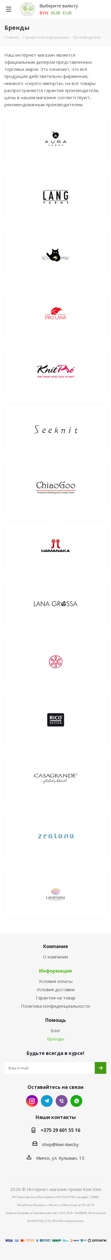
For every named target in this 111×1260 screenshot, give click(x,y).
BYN (43, 13)
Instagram (32, 1101)
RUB (55, 13)
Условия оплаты (56, 981)
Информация (55, 971)
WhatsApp (76, 1101)
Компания (55, 946)
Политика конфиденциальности (55, 1006)
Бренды (55, 1039)
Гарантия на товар (55, 998)
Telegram (47, 1101)
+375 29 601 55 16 (60, 1130)
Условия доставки (56, 989)
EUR (67, 13)
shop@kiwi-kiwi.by (60, 1144)
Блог (55, 1030)
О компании (55, 957)
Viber (61, 1101)
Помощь (55, 1020)
